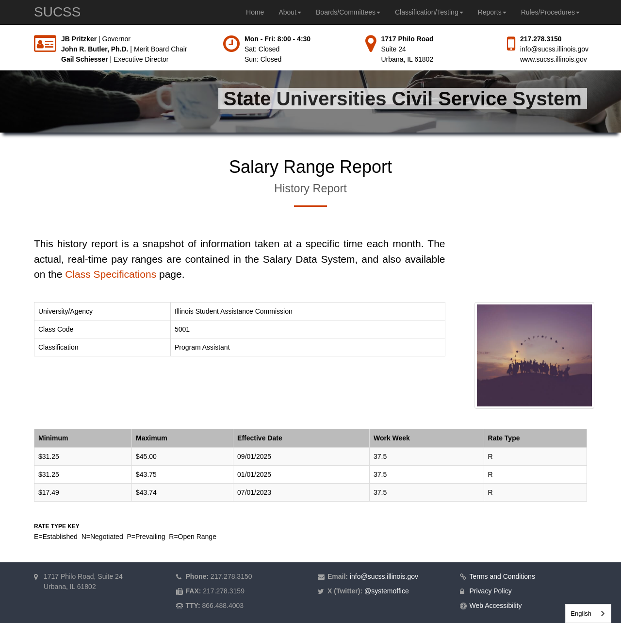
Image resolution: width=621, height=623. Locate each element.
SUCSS (57, 11)
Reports (492, 12)
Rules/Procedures (550, 12)
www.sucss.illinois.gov (553, 59)
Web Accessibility (496, 605)
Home (255, 12)
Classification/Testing (429, 12)
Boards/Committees (348, 12)
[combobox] (588, 613)
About (289, 12)
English (581, 613)
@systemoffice (386, 591)
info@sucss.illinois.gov (554, 49)
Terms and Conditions (502, 576)
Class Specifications (110, 274)
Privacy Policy (491, 591)
